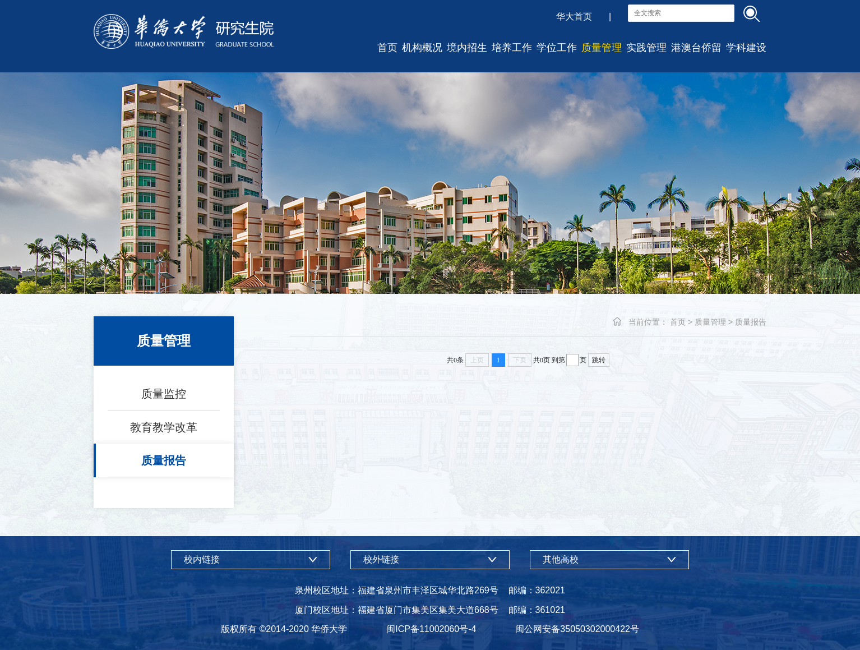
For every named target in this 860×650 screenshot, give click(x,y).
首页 (387, 47)
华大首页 (574, 16)
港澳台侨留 (696, 47)
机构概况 (422, 47)
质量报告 (163, 460)
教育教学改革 (163, 427)
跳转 (598, 360)
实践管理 (646, 47)
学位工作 (557, 47)
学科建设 (746, 47)
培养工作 (512, 47)
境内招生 (467, 47)
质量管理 (601, 47)
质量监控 (163, 394)
